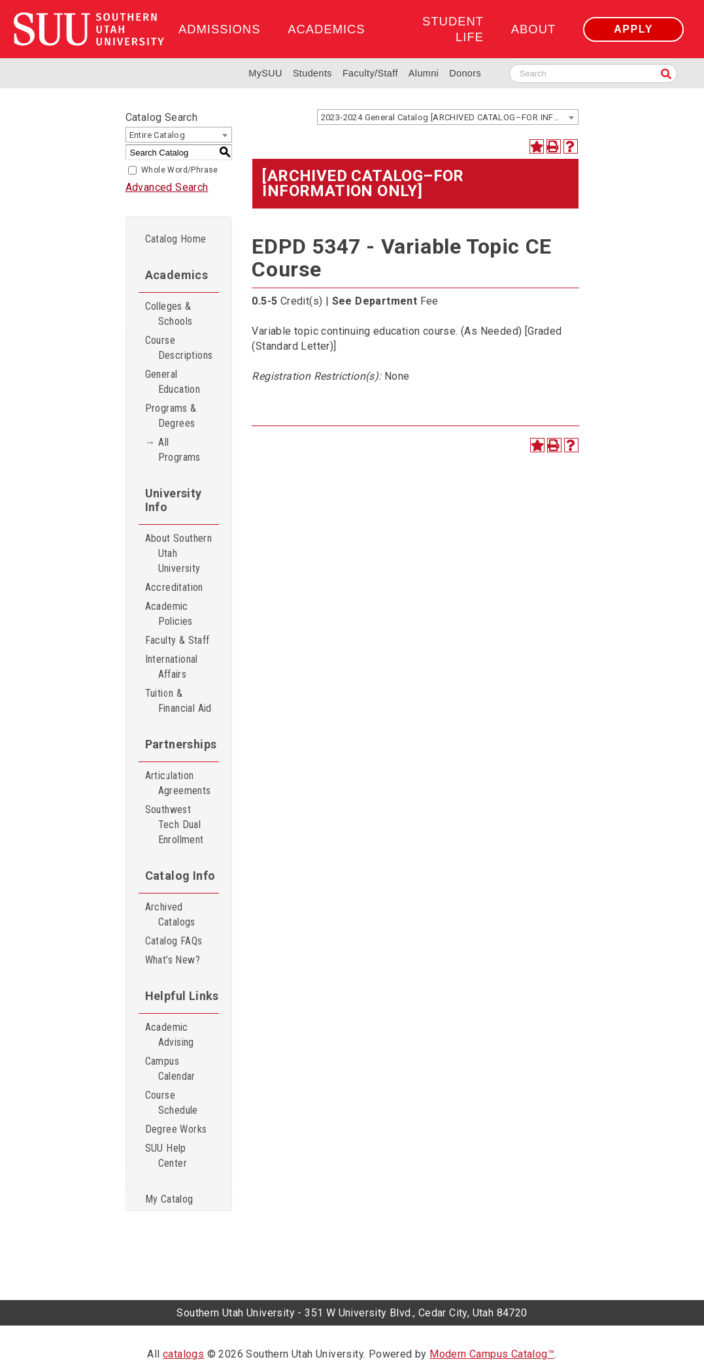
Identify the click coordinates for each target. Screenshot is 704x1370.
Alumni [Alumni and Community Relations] (424, 73)
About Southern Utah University (178, 553)
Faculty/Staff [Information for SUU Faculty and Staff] (370, 73)
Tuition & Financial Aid (178, 700)
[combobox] (447, 117)
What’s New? (172, 960)
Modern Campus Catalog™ (491, 1354)
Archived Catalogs (170, 914)
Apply (633, 29)
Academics (326, 29)
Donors (465, 73)
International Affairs (171, 666)
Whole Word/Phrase (179, 170)
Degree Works (176, 1129)
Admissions (219, 29)
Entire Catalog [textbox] (157, 135)
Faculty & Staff (177, 640)
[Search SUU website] (593, 73)
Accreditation (174, 587)
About (533, 29)
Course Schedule (171, 1102)
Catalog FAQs (174, 941)
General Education (173, 381)
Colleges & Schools (169, 313)
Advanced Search (167, 187)
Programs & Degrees (171, 415)
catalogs (183, 1354)
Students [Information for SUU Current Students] (312, 73)
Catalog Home (176, 239)
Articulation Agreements (178, 783)
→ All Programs (173, 449)
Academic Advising (169, 1034)
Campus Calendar (170, 1068)
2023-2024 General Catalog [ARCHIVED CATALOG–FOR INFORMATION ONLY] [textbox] (449, 117)
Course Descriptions (179, 347)
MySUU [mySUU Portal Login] (265, 73)
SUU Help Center (166, 1155)
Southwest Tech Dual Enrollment (174, 824)
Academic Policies (169, 613)
